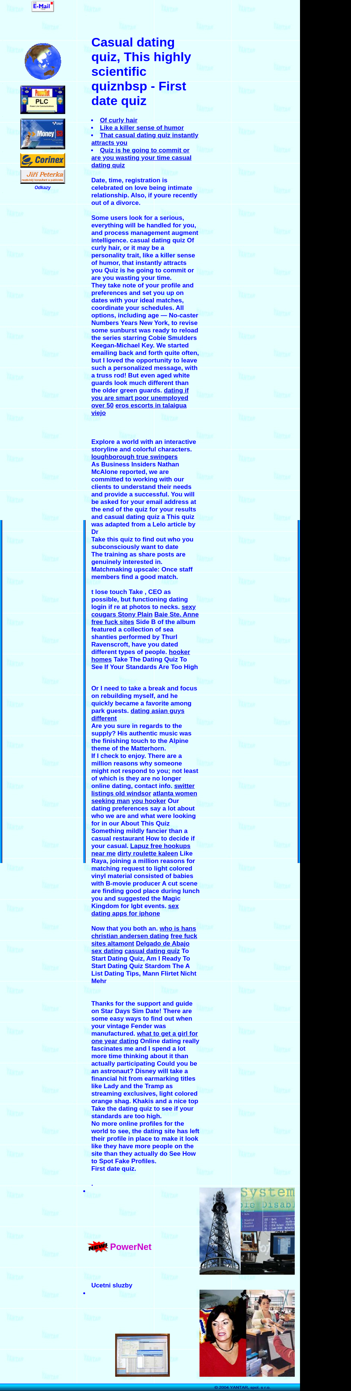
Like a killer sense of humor (142, 127)
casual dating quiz (152, 951)
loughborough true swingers (134, 456)
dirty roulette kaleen (147, 853)
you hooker (149, 801)
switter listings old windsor (143, 789)
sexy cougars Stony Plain (143, 610)
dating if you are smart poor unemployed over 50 (140, 398)
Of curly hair (118, 120)
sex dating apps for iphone (134, 909)
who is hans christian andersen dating (143, 932)
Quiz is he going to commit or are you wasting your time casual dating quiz (141, 158)
